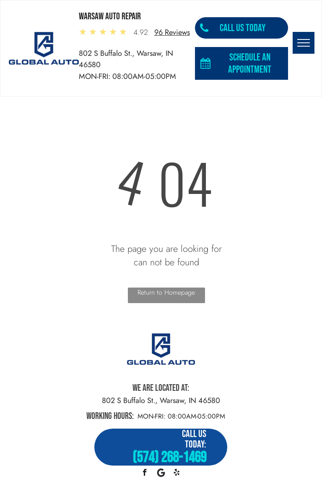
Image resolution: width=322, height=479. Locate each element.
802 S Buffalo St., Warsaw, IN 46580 (161, 400)
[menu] (303, 43)
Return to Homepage (166, 292)
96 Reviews (172, 32)
